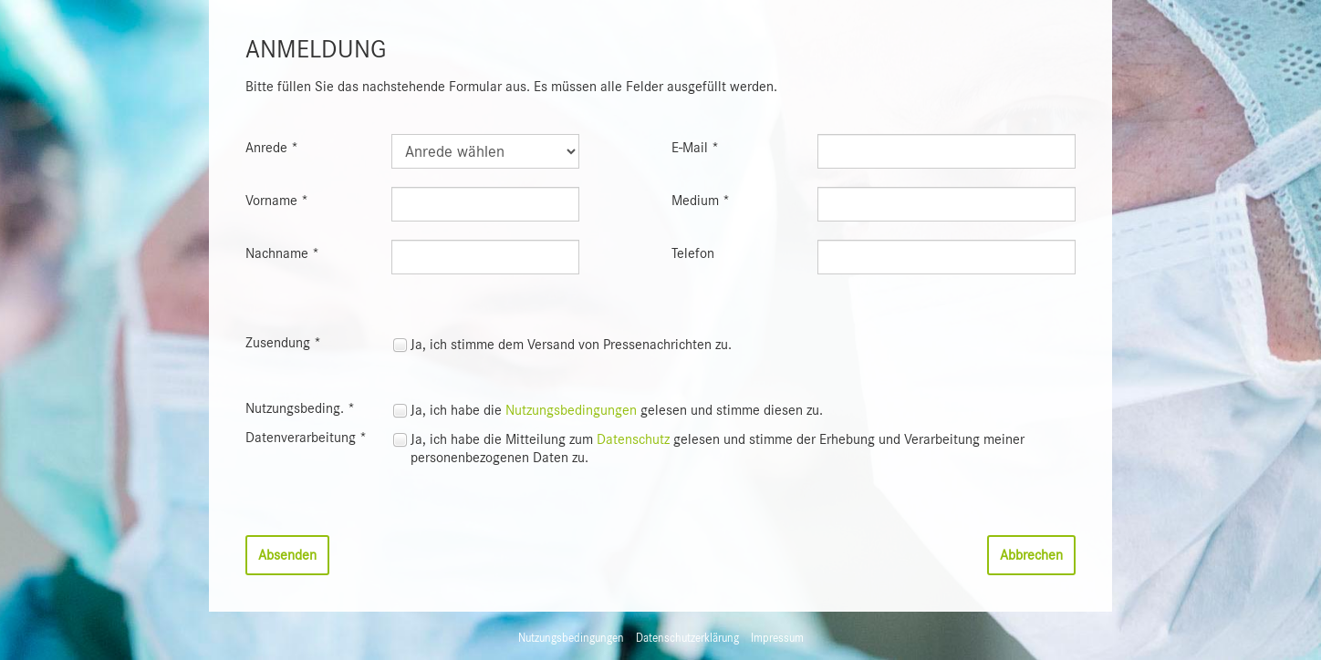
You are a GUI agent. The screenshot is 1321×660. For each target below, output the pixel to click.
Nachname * (282, 253)
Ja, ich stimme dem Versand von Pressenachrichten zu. (571, 344)
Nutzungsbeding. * (300, 408)
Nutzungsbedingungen (571, 410)
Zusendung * (283, 343)
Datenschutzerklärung (687, 638)
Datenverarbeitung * (306, 437)
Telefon (692, 253)
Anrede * (271, 147)
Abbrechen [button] (1031, 555)
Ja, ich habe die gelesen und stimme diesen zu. (617, 410)
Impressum (777, 638)
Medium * (700, 200)
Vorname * (276, 200)
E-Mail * (695, 147)
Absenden (287, 555)
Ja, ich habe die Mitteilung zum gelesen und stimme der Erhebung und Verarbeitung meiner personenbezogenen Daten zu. (718, 448)
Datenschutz (633, 439)
